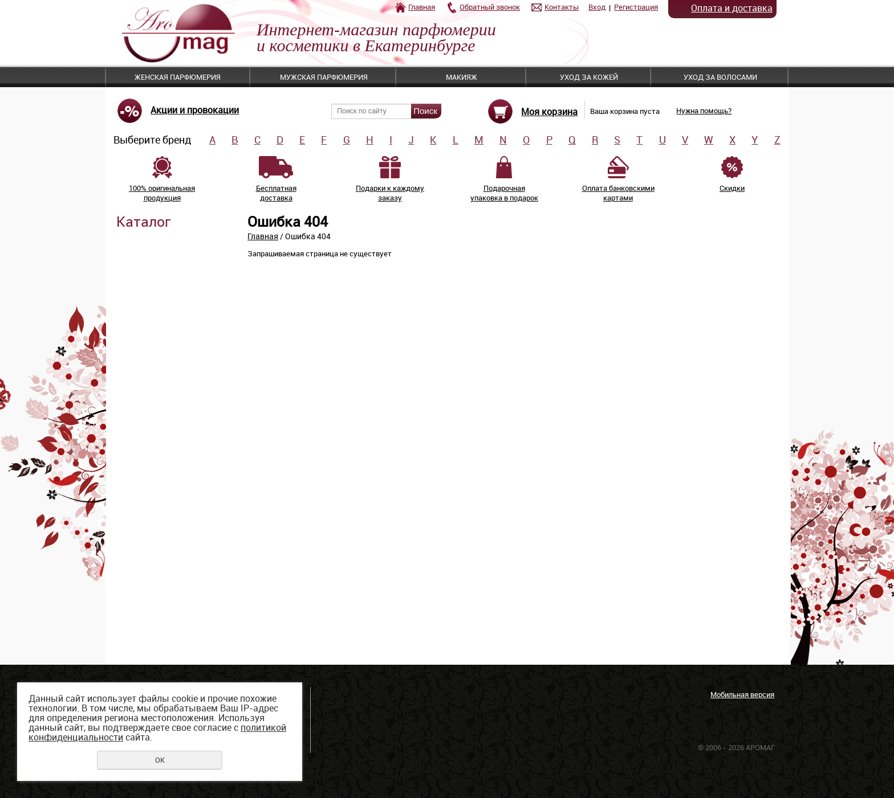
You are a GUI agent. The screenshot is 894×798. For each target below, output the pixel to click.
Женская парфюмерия (178, 76)
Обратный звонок (490, 6)
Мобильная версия (742, 694)
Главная (421, 6)
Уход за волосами (720, 76)
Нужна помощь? (704, 110)
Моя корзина (549, 111)
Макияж (461, 76)
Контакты (561, 6)
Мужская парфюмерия (324, 76)
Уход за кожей (589, 76)
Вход (597, 6)
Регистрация (636, 6)
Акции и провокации (195, 110)
